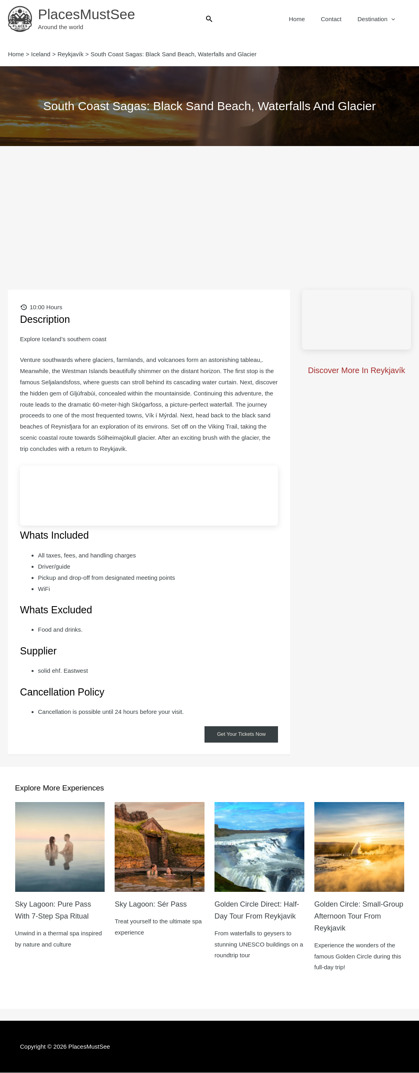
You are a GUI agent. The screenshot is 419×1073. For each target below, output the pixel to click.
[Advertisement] (209, 206)
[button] (209, 19)
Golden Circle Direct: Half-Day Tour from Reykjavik (251, 916)
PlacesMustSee (86, 14)
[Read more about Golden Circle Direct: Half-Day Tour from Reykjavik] (259, 847)
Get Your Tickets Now (239, 734)
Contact (337, 19)
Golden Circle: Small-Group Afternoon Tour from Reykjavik (352, 916)
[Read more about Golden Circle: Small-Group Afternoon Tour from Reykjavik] (359, 847)
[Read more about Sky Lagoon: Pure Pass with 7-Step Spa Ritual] (60, 847)
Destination (378, 19)
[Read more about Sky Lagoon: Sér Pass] (160, 847)
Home (307, 19)
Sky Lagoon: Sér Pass (154, 904)
